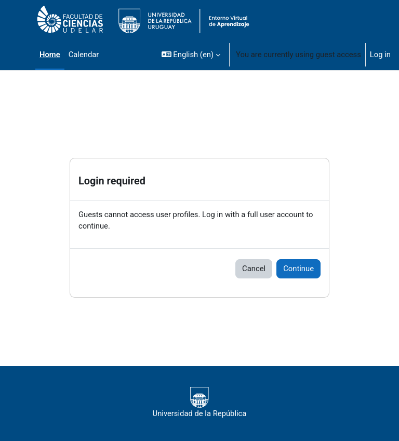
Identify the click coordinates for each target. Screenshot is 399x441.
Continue (298, 268)
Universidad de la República (200, 402)
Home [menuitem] (49, 54)
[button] (191, 54)
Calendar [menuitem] (84, 54)
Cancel (253, 268)
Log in (380, 54)
